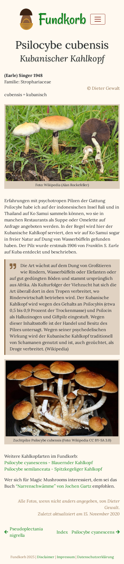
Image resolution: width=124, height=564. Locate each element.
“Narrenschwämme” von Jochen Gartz (53, 486)
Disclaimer (45, 557)
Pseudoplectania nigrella (26, 532)
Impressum (66, 557)
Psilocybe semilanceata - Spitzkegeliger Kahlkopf (53, 469)
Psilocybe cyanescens (93, 532)
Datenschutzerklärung (95, 557)
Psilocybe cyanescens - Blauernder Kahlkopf (48, 462)
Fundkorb (62, 19)
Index (62, 532)
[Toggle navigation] (97, 19)
